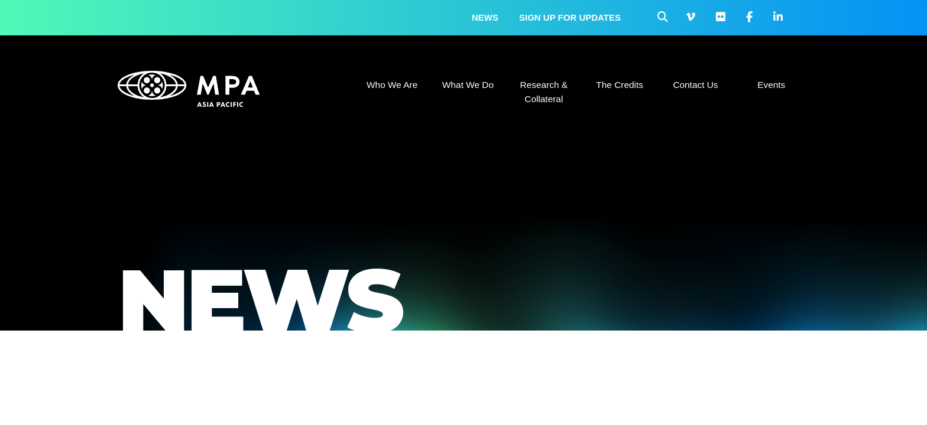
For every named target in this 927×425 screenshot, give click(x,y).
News (485, 17)
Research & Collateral (544, 92)
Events (771, 85)
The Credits (619, 85)
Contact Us (695, 85)
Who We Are (392, 85)
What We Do (468, 85)
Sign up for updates (570, 17)
